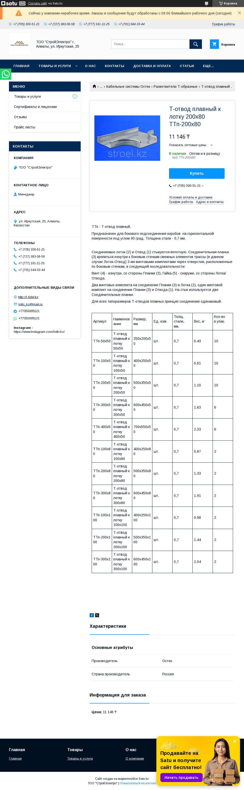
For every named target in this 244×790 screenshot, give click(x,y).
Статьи (187, 66)
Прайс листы (24, 127)
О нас (90, 66)
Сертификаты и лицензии (35, 107)
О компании (134, 758)
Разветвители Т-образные (175, 86)
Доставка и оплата (152, 66)
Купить (197, 173)
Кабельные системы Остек (128, 86)
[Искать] (195, 44)
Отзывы (20, 117)
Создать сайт (37, 3)
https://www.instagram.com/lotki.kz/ (39, 332)
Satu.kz (144, 779)
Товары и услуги (54, 66)
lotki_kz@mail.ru (30, 304)
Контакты (114, 66)
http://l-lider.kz (28, 297)
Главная (21, 66)
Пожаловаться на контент (138, 783)
